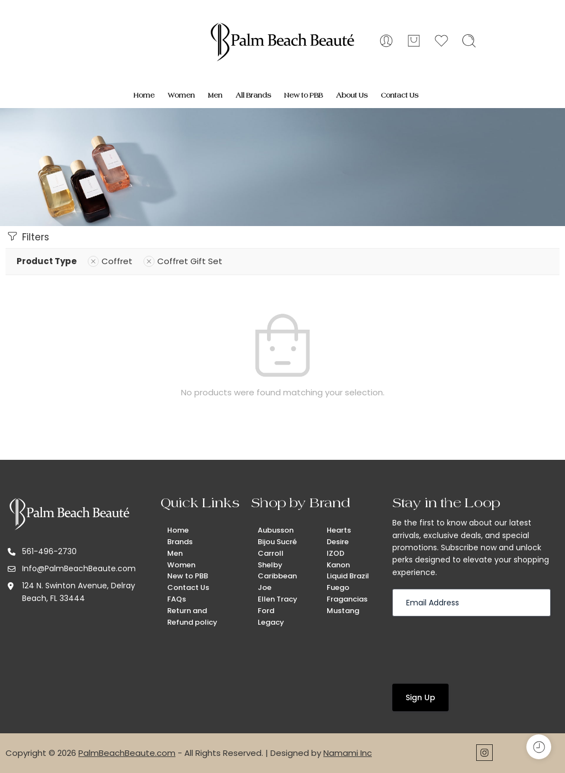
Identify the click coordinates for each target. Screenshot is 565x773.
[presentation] (476, 648)
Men (215, 95)
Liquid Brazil (348, 576)
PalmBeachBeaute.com (126, 753)
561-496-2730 (49, 551)
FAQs (176, 599)
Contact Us (399, 95)
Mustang (343, 610)
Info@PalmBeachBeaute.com (79, 568)
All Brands (253, 95)
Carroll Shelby (271, 559)
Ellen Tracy (277, 599)
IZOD (335, 553)
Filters (27, 236)
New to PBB (303, 95)
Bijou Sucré (277, 541)
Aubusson (276, 530)
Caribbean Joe (277, 582)
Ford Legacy (271, 616)
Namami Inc (347, 753)
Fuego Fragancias (347, 593)
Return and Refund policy (192, 616)
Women (181, 95)
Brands (180, 541)
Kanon (338, 565)
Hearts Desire (339, 536)
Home (144, 95)
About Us (351, 95)
